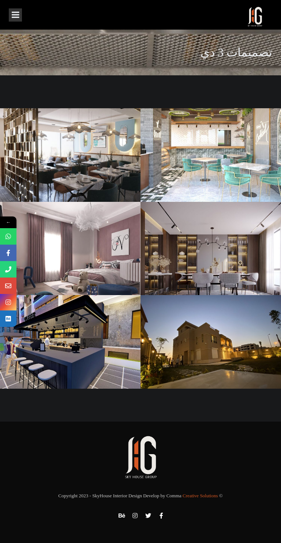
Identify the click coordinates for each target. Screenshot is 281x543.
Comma (192, 495)
